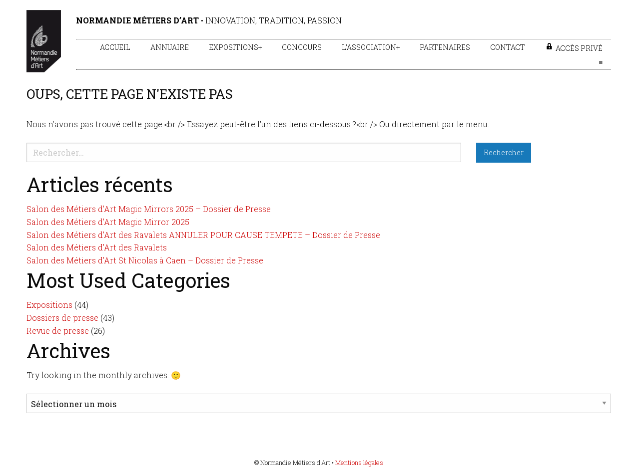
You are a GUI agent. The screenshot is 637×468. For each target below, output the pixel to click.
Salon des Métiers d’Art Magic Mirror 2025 (107, 222)
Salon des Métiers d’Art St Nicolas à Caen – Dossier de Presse (144, 260)
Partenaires (445, 47)
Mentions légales (359, 463)
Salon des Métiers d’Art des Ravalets (96, 247)
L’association (369, 47)
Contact (507, 47)
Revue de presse (57, 330)
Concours (302, 47)
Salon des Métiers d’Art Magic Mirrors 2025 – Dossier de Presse (148, 209)
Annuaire (169, 47)
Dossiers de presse (62, 317)
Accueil (115, 47)
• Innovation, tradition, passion (209, 20)
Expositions (233, 47)
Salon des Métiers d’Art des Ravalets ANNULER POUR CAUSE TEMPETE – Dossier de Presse (203, 235)
